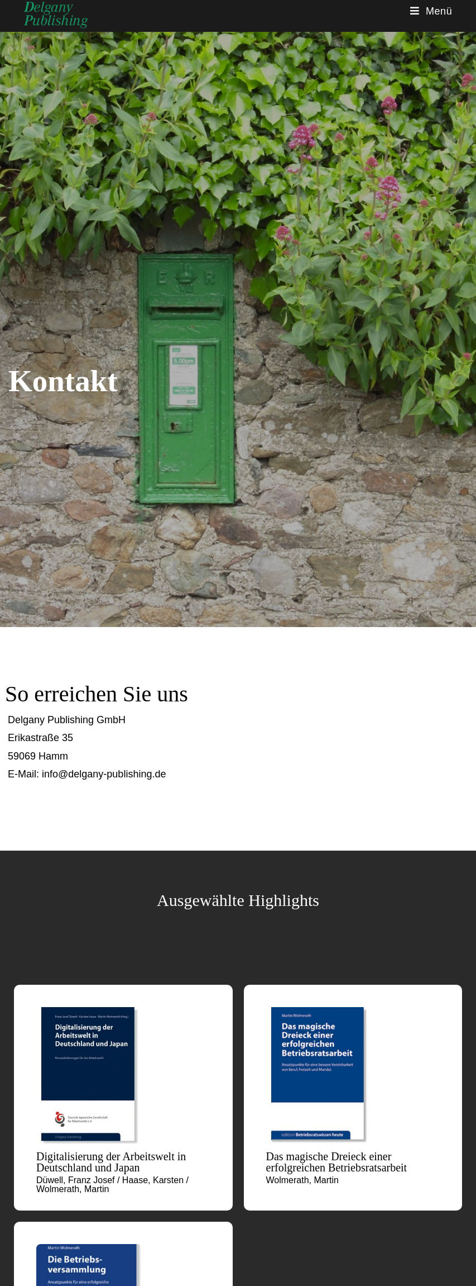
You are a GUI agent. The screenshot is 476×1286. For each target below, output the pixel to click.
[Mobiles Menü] (431, 11)
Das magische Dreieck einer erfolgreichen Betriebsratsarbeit (336, 1162)
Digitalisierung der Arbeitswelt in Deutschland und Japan (111, 1162)
